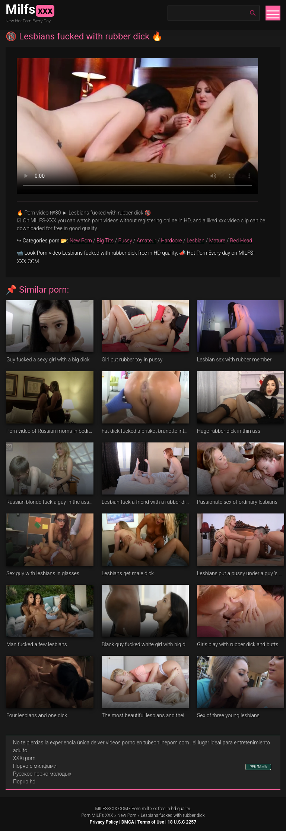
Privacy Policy (104, 822)
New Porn (81, 241)
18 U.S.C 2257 (182, 822)
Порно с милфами (35, 766)
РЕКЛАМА (258, 767)
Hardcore (171, 241)
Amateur (146, 241)
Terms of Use (150, 822)
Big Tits (105, 241)
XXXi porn (24, 758)
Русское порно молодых (42, 774)
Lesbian (195, 241)
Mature (217, 241)
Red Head (241, 241)
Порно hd (24, 782)
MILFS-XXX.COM (111, 808)
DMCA (127, 822)
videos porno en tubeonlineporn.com (147, 742)
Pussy (125, 241)
